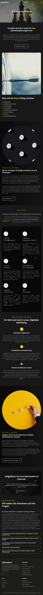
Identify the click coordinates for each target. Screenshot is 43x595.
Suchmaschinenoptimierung (28, 566)
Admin (39, 592)
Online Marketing (25, 568)
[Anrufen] (22, 2)
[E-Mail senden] (24, 2)
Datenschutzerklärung (31, 592)
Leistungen (19, 14)
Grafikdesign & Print (26, 572)
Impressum (22, 592)
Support (3, 585)
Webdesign (24, 564)
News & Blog (4, 583)
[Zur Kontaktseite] (26, 2)
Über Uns (4, 581)
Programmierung (26, 570)
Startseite (12, 14)
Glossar (3, 587)
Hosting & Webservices (27, 574)
